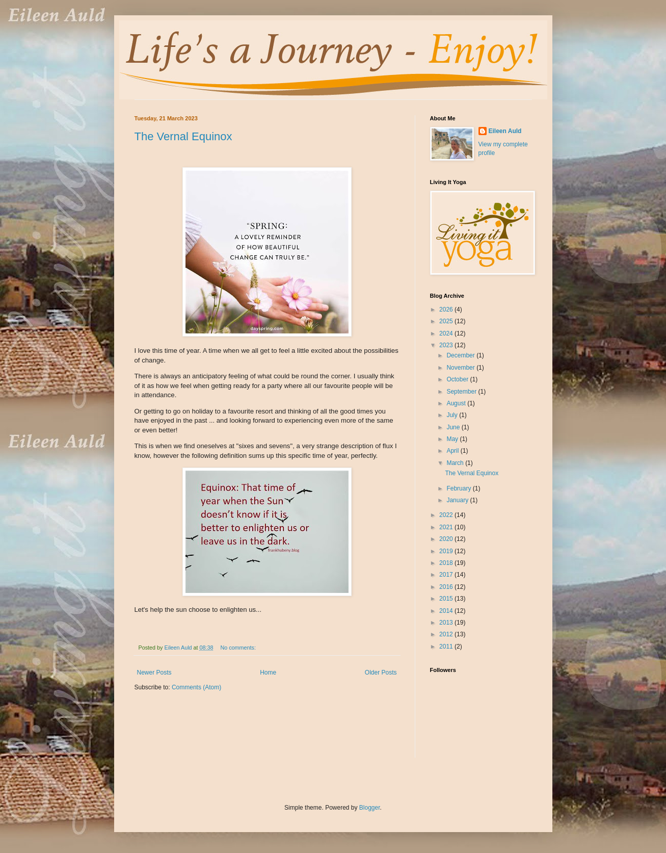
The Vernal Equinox (183, 136)
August (456, 403)
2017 (447, 574)
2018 (447, 562)
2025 (447, 321)
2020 (447, 538)
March (455, 463)
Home (268, 672)
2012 (447, 634)
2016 (447, 586)
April (453, 450)
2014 (447, 610)
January (458, 500)
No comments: (238, 647)
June (453, 427)
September (462, 391)
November (461, 367)
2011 (447, 646)
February (459, 488)
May (453, 439)
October (458, 379)
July (452, 415)
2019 (447, 551)
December (461, 355)
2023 (447, 345)
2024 (447, 333)
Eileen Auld (505, 131)
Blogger (369, 807)
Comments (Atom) (196, 687)
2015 (447, 598)
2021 (447, 527)
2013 (447, 622)
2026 (447, 309)
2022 (447, 515)
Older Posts (381, 672)
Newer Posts (154, 672)
